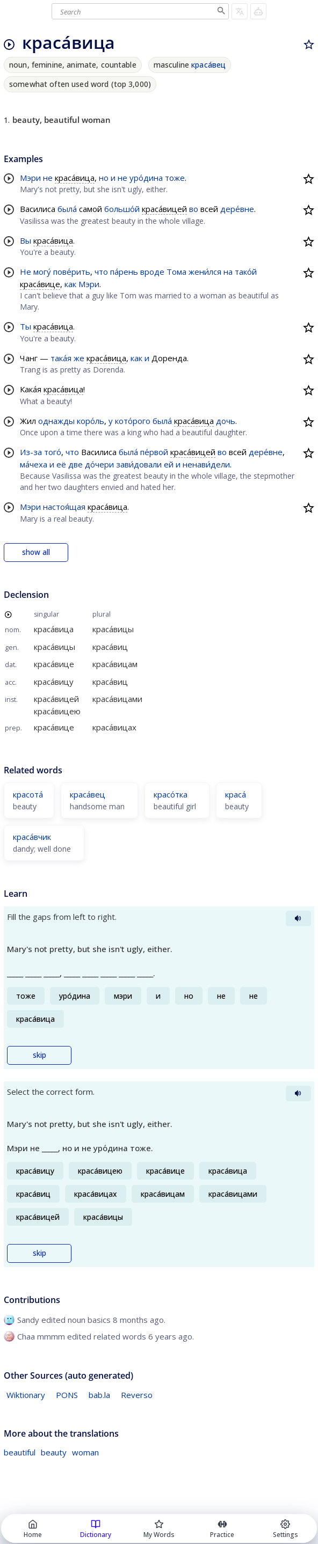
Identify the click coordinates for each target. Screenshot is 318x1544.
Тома (176, 271)
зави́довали (139, 464)
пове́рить (71, 271)
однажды (56, 420)
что (101, 271)
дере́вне (237, 208)
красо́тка (170, 794)
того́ (52, 452)
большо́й (122, 208)
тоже (175, 177)
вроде (152, 271)
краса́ (235, 794)
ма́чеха (33, 464)
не (48, 177)
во (193, 208)
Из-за (31, 452)
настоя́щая (64, 506)
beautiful (19, 1452)
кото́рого (132, 420)
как (70, 284)
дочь (225, 420)
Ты (25, 326)
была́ (67, 208)
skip (39, 1055)
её (61, 464)
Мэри (30, 177)
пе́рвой (154, 452)
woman (85, 1452)
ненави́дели (206, 464)
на (228, 271)
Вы (25, 240)
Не (25, 271)
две (75, 464)
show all (36, 552)
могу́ (42, 271)
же (79, 358)
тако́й (246, 271)
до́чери (99, 464)
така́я (60, 358)
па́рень (124, 271)
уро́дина (146, 177)
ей (169, 464)
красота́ (28, 794)
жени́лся (205, 271)
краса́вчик (32, 836)
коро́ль (90, 420)
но (104, 177)
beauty (54, 1452)
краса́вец (208, 65)
